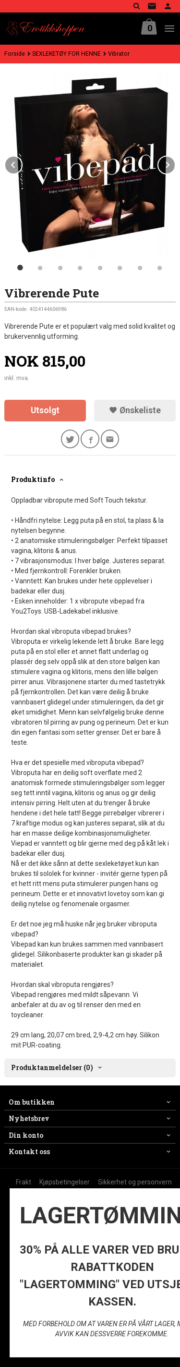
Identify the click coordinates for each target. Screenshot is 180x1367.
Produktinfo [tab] (33, 479)
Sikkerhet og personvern (135, 1182)
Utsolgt (45, 410)
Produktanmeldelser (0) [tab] (52, 1067)
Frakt (23, 1182)
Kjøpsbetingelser (64, 1182)
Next (175, 163)
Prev (22, 163)
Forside (14, 53)
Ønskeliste (135, 410)
